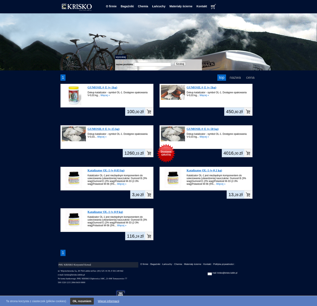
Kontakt (202, 6)
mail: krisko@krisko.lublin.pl (224, 273)
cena (250, 77)
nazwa (235, 77)
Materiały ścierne (180, 6)
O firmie (111, 6)
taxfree (122, 295)
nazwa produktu (124, 64)
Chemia (143, 6)
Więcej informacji (108, 301)
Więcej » (105, 95)
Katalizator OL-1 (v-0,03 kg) (106, 170)
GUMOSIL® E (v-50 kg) (203, 129)
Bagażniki (127, 6)
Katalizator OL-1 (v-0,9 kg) (105, 212)
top (221, 77)
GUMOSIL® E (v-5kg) (201, 87)
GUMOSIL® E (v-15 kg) (103, 129)
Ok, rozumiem (82, 301)
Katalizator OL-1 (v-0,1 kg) (204, 170)
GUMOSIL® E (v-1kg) (102, 87)
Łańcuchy (158, 6)
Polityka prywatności (223, 264)
